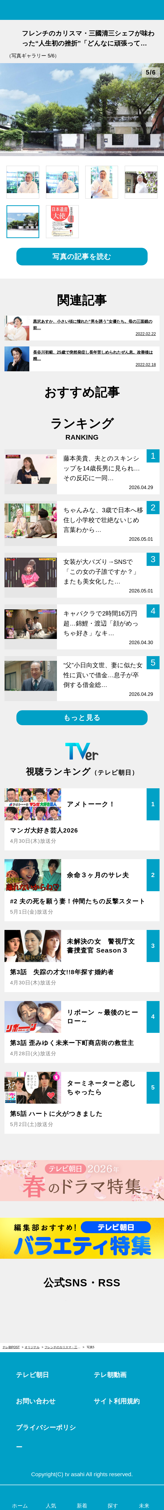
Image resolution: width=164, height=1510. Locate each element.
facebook (82, 1304)
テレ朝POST (82, 10)
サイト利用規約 (117, 1401)
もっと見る (82, 717)
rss (105, 1304)
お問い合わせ (36, 1401)
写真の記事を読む (81, 256)
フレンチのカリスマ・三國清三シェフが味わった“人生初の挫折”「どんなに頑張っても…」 (64, 1347)
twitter (58, 1304)
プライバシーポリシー (46, 1437)
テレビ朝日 (32, 1375)
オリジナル (32, 1347)
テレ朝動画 (110, 1375)
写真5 (90, 1347)
